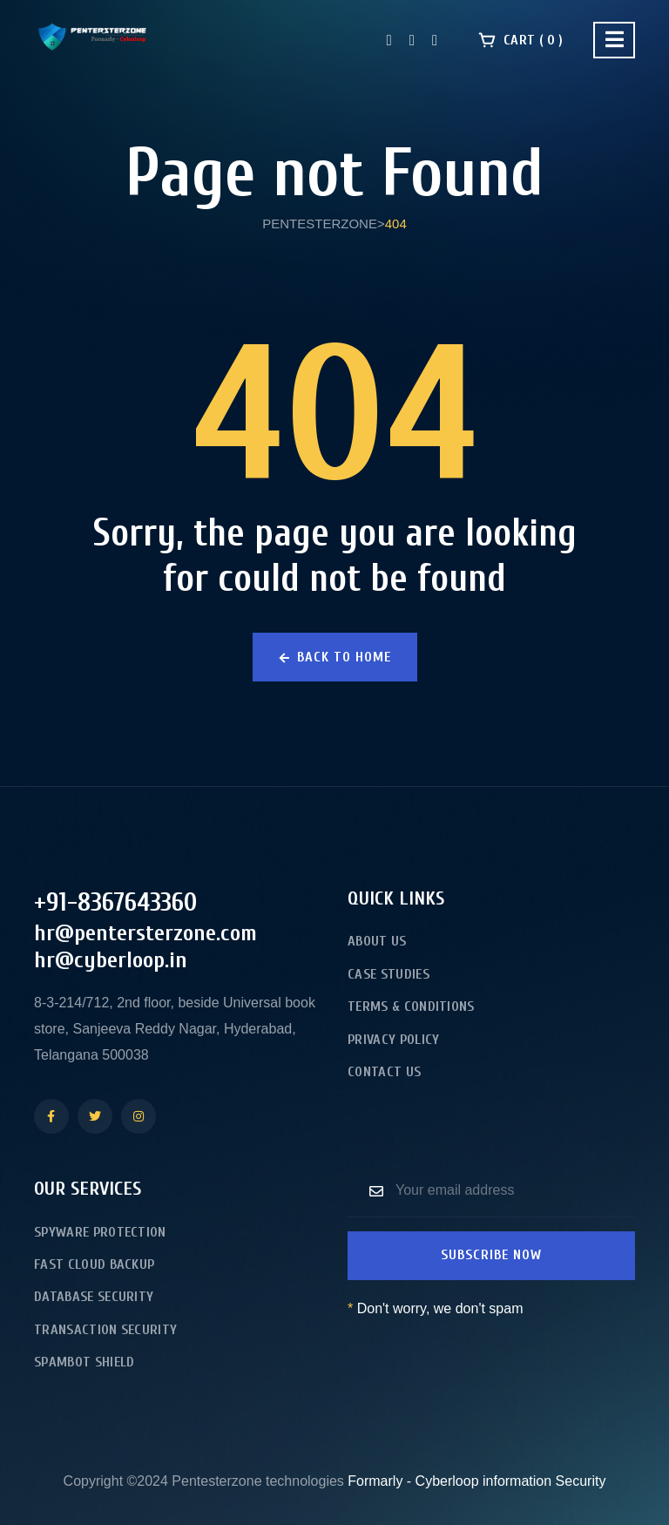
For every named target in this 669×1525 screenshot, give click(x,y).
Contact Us (384, 1072)
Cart (520, 40)
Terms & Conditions (411, 1006)
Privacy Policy (393, 1039)
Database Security (93, 1297)
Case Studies (388, 974)
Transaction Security (105, 1330)
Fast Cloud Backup (94, 1264)
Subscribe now (491, 1255)
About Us (377, 941)
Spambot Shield (84, 1362)
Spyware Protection (100, 1232)
